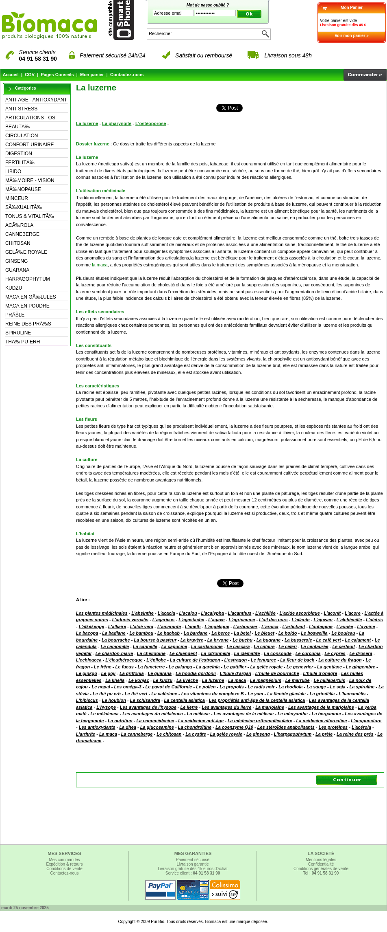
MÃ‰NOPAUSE (23, 189)
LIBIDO (13, 171)
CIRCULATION (21, 135)
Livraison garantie (193, 864)
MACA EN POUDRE (27, 306)
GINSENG (16, 261)
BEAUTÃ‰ (17, 127)
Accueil (11, 74)
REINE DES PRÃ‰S (28, 324)
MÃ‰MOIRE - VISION (29, 180)
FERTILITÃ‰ (20, 162)
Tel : (321, 873)
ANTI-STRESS (21, 109)
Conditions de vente (64, 868)
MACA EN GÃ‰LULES (30, 297)
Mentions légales (321, 859)
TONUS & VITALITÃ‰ (29, 216)
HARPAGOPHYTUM (27, 279)
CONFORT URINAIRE (29, 144)
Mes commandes (64, 859)
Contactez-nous (127, 74)
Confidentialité (321, 864)
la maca (100, 264)
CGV (30, 74)
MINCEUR (16, 198)
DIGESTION (18, 153)
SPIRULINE (18, 333)
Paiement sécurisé (192, 859)
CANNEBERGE (22, 234)
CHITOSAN (17, 243)
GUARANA (17, 270)
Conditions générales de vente (321, 868)
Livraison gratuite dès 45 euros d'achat (192, 868)
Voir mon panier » (352, 35)
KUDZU (13, 288)
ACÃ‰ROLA (19, 225)
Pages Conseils (57, 74)
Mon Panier (352, 7)
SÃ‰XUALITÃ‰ (23, 207)
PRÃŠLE (14, 315)
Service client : (192, 873)
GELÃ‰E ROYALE (26, 252)
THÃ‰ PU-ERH (22, 342)
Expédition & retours (64, 864)
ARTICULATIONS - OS (30, 118)
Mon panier (92, 74)
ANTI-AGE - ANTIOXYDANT (36, 100)
